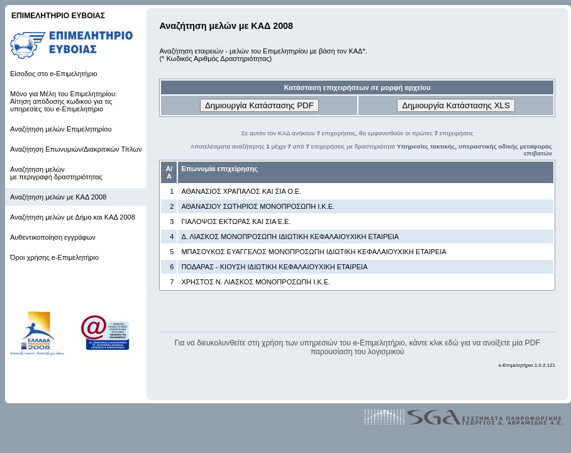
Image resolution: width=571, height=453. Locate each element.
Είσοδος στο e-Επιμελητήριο (53, 73)
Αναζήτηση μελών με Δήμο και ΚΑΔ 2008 (72, 217)
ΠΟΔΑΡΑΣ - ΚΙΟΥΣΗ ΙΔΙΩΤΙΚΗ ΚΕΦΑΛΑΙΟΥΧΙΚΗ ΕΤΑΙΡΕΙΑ (274, 267)
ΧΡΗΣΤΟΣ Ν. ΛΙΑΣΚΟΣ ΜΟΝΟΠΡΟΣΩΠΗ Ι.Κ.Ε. (255, 282)
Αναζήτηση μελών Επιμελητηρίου (60, 129)
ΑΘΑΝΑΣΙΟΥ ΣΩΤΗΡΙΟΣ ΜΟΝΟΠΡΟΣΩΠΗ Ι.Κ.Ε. (258, 206)
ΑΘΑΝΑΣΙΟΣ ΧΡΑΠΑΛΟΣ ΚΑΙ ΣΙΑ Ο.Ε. (241, 191)
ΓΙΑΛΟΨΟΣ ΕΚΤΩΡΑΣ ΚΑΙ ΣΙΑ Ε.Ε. (236, 221)
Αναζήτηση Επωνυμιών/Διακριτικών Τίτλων (75, 149)
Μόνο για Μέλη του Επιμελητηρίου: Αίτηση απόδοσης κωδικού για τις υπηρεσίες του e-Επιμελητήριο (63, 101)
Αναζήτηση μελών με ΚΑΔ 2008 (58, 197)
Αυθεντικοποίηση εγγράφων (53, 237)
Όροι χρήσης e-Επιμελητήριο (54, 257)
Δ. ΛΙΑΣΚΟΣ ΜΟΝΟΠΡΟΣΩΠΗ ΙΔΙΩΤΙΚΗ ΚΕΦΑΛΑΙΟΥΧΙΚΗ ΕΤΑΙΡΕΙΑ (290, 236)
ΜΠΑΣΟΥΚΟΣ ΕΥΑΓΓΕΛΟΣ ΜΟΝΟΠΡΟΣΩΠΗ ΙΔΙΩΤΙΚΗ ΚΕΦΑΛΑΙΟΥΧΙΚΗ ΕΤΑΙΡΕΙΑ (313, 251)
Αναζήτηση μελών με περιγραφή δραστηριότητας (56, 173)
